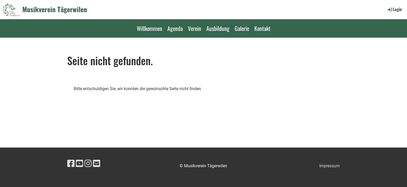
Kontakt (262, 28)
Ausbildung (217, 28)
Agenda (175, 28)
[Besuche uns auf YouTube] (79, 164)
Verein (194, 28)
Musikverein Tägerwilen (54, 9)
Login (394, 9)
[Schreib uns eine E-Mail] (96, 164)
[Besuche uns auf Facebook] (70, 164)
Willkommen (149, 28)
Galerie (242, 28)
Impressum (329, 165)
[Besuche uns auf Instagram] (88, 164)
